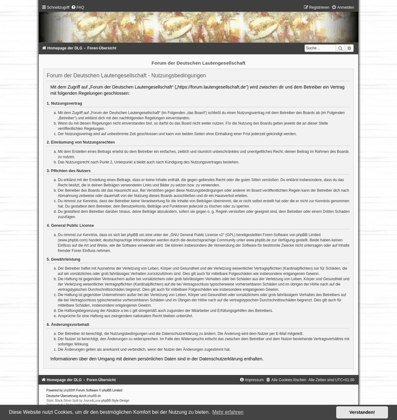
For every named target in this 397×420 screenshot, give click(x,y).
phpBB (68, 390)
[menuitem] (77, 7)
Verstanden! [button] (362, 412)
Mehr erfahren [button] (227, 412)
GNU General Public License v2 (197, 235)
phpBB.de (94, 396)
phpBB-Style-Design (115, 400)
